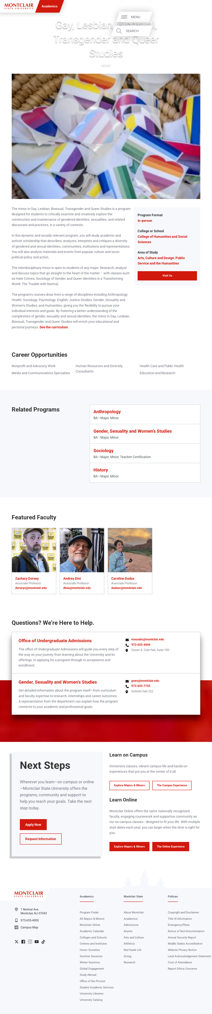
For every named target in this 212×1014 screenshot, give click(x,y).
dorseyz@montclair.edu (31, 588)
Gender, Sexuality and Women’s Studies (132, 431)
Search (196, 31)
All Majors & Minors (92, 918)
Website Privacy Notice (182, 950)
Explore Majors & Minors (129, 785)
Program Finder (89, 912)
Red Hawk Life (133, 950)
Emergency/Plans (179, 925)
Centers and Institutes (93, 943)
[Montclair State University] (19, 6)
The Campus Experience (172, 785)
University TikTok (43, 942)
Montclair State (133, 896)
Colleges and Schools (93, 937)
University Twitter (16, 942)
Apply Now (33, 825)
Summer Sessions (91, 956)
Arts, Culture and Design (156, 258)
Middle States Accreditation (185, 943)
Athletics (129, 943)
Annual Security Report (182, 937)
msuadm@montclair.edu (147, 639)
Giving (127, 956)
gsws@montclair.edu (145, 680)
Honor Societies (90, 950)
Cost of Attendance (180, 962)
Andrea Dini (72, 578)
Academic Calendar (92, 931)
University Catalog (91, 1000)
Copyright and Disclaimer (183, 912)
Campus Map (26, 927)
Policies (173, 896)
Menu (199, 17)
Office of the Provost (92, 981)
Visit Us (167, 275)
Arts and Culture (134, 937)
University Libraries (91, 993)
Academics (49, 6)
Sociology (103, 450)
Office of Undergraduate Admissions (55, 640)
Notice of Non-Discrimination (186, 931)
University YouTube (36, 942)
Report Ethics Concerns (182, 968)
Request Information (40, 839)
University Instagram (30, 942)
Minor (106, 65)
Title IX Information (180, 918)
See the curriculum (54, 327)
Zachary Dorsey (27, 578)
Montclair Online (90, 925)
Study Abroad (88, 975)
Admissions (131, 925)
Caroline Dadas (122, 578)
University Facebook (23, 942)
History (100, 470)
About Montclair (134, 912)
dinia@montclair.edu (77, 588)
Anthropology (107, 411)
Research (129, 962)
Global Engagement (92, 968)
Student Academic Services (97, 987)
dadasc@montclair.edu (126, 588)
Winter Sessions (90, 962)
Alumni (128, 931)
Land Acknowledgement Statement (189, 956)
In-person (145, 221)
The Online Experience (171, 846)
